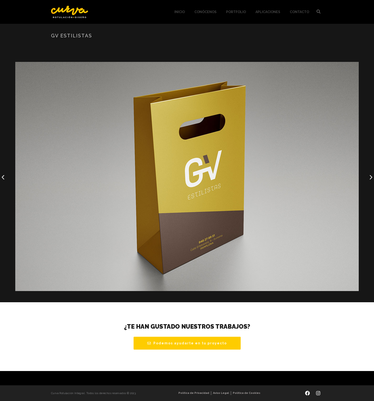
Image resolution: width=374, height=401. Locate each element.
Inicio (179, 12)
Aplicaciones (267, 12)
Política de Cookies (246, 393)
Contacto (299, 12)
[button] (3, 177)
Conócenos (205, 12)
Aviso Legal (221, 393)
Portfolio (236, 12)
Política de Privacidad (193, 393)
